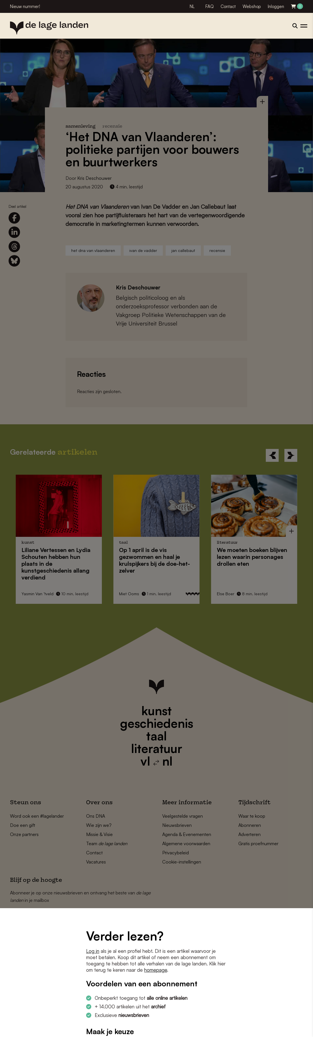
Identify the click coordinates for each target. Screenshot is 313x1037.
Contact (228, 6)
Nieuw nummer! (25, 6)
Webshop (252, 6)
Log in (92, 951)
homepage (155, 970)
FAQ (209, 6)
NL (192, 6)
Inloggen (276, 6)
